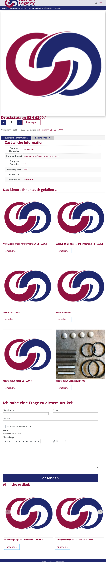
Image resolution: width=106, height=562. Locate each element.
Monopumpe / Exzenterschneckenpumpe (41, 156)
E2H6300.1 (28, 179)
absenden (50, 478)
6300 (25, 169)
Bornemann (44, 130)
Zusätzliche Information (16, 137)
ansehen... (10, 250)
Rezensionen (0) (42, 137)
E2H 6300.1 (58, 130)
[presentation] (11, 441)
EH (24, 162)
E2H (51, 130)
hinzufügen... (31, 122)
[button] (11, 441)
